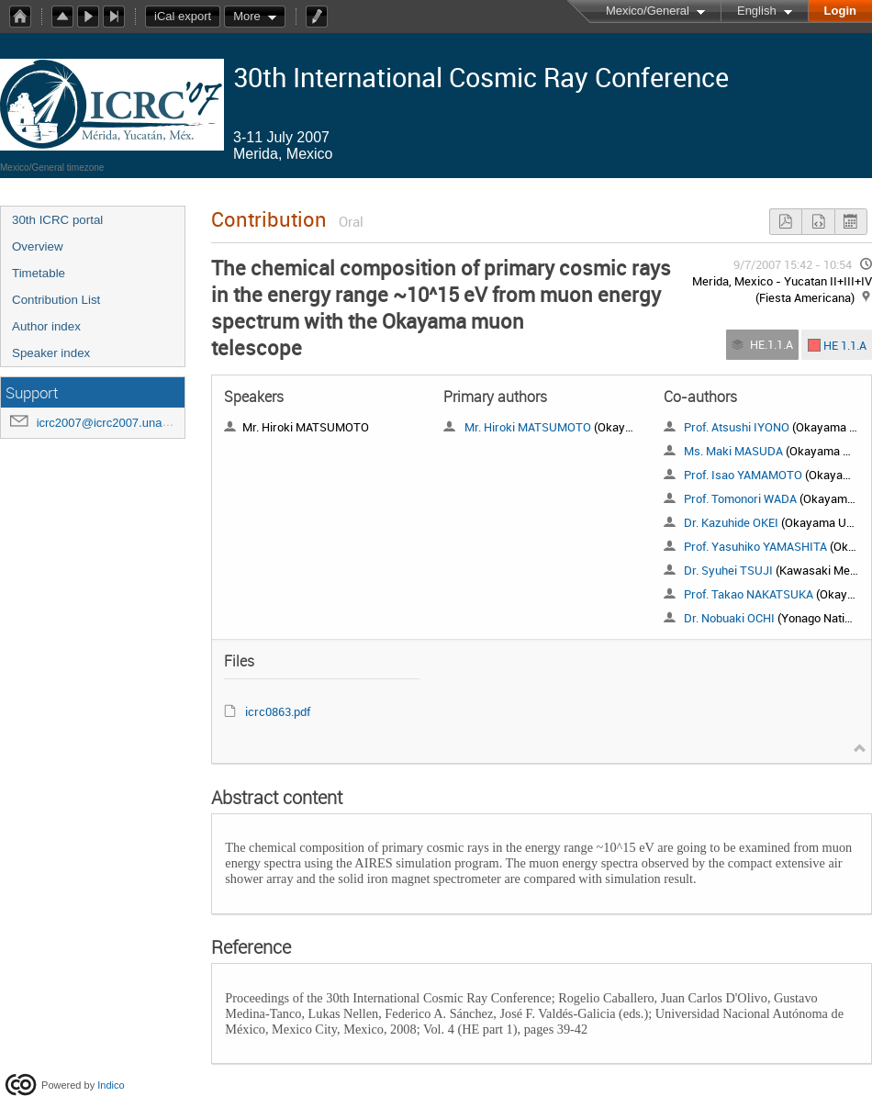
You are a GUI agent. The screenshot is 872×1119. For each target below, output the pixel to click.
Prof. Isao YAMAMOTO (743, 474)
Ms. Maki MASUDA (733, 450)
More (247, 16)
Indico (110, 1085)
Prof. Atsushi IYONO (736, 427)
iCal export (187, 17)
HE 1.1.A (844, 344)
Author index (46, 326)
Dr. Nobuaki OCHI (729, 618)
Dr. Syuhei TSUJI (728, 570)
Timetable (38, 273)
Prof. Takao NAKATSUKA (748, 594)
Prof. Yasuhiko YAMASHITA (755, 546)
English (757, 10)
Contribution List (56, 300)
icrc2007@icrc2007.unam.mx (114, 423)
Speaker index (51, 353)
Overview (37, 246)
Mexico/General (647, 10)
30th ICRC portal (57, 220)
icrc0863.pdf (277, 711)
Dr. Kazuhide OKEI (731, 522)
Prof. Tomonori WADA (740, 498)
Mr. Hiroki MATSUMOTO (527, 427)
